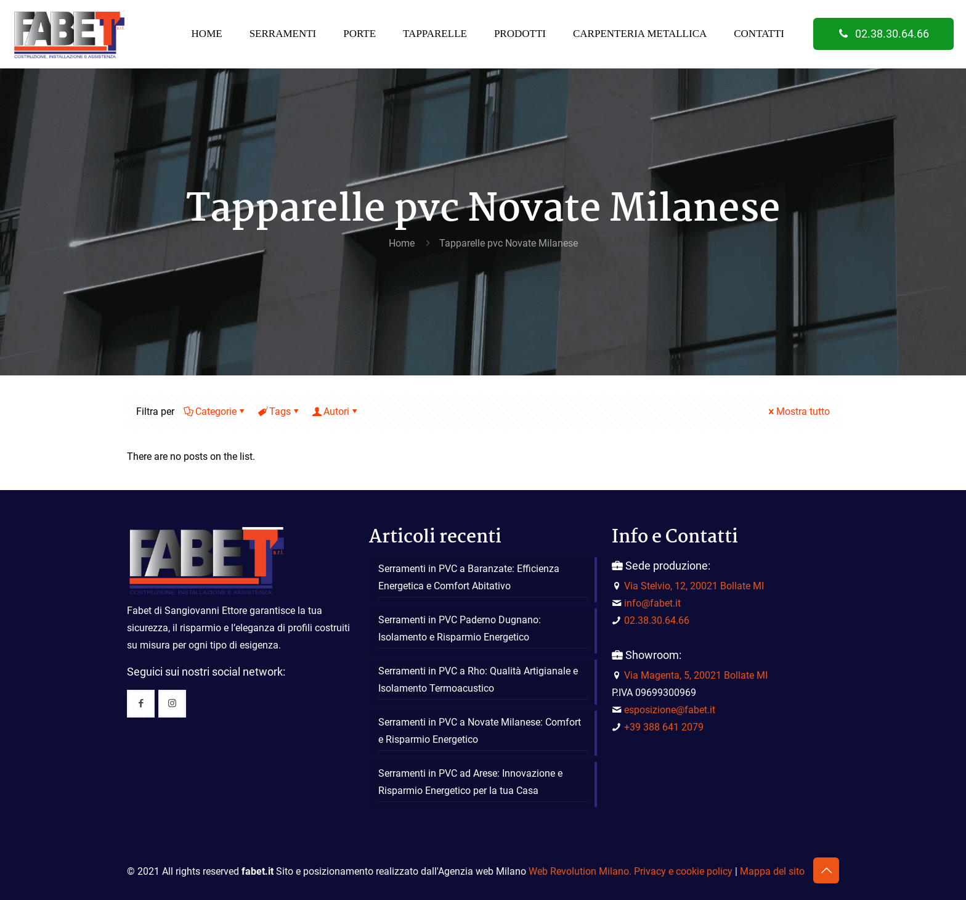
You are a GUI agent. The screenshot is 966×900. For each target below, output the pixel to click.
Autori (335, 411)
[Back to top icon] (826, 870)
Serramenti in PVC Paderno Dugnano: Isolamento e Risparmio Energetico (459, 628)
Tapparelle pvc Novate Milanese (508, 243)
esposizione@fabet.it (669, 710)
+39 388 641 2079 (664, 727)
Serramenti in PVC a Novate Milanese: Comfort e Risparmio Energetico (479, 730)
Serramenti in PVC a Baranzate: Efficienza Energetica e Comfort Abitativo (468, 577)
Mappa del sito (772, 871)
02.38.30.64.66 (883, 34)
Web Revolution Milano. (580, 871)
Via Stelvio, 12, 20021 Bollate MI (694, 586)
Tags (279, 411)
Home (402, 243)
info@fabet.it (652, 603)
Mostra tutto (798, 411)
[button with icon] (141, 704)
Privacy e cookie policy (683, 871)
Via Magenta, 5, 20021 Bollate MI (696, 675)
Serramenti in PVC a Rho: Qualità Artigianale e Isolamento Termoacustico (478, 679)
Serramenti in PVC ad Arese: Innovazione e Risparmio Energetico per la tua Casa (470, 781)
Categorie (215, 411)
